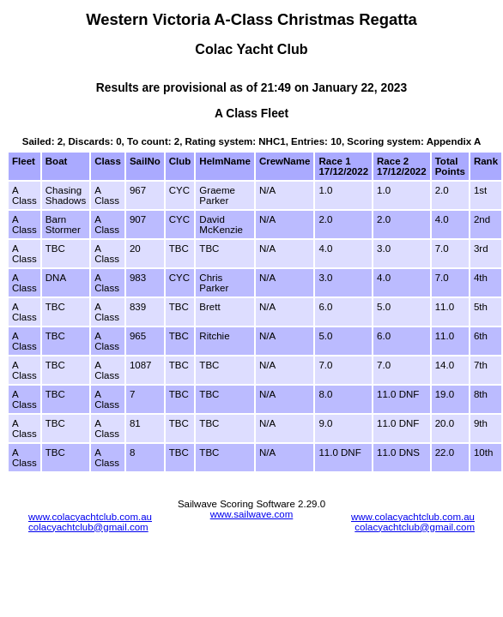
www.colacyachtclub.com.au (90, 517)
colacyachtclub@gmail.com (88, 527)
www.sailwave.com (252, 514)
